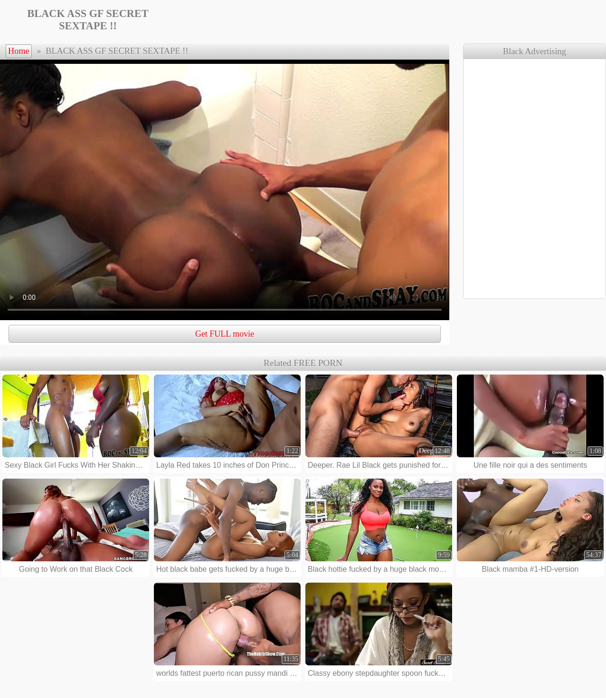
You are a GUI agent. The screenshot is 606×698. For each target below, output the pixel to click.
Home (18, 51)
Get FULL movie (224, 334)
